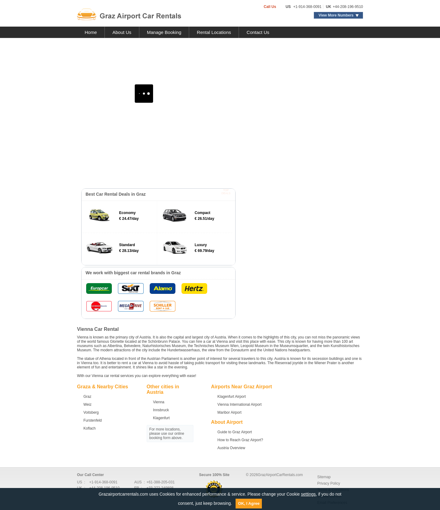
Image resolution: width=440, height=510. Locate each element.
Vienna (158, 402)
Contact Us (258, 32)
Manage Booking (164, 32)
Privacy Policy (328, 483)
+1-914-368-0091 (307, 7)
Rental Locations (214, 32)
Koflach (89, 428)
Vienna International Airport (240, 404)
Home (91, 32)
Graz (87, 396)
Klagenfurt (161, 418)
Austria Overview (231, 448)
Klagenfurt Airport (232, 396)
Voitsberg (91, 412)
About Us (121, 32)
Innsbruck (161, 410)
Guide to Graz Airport (235, 432)
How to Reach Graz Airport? (240, 440)
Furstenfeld (92, 420)
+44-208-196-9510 (348, 7)
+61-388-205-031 (160, 482)
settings (308, 494)
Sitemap (324, 477)
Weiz (87, 404)
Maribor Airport (230, 412)
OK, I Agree (248, 503)
